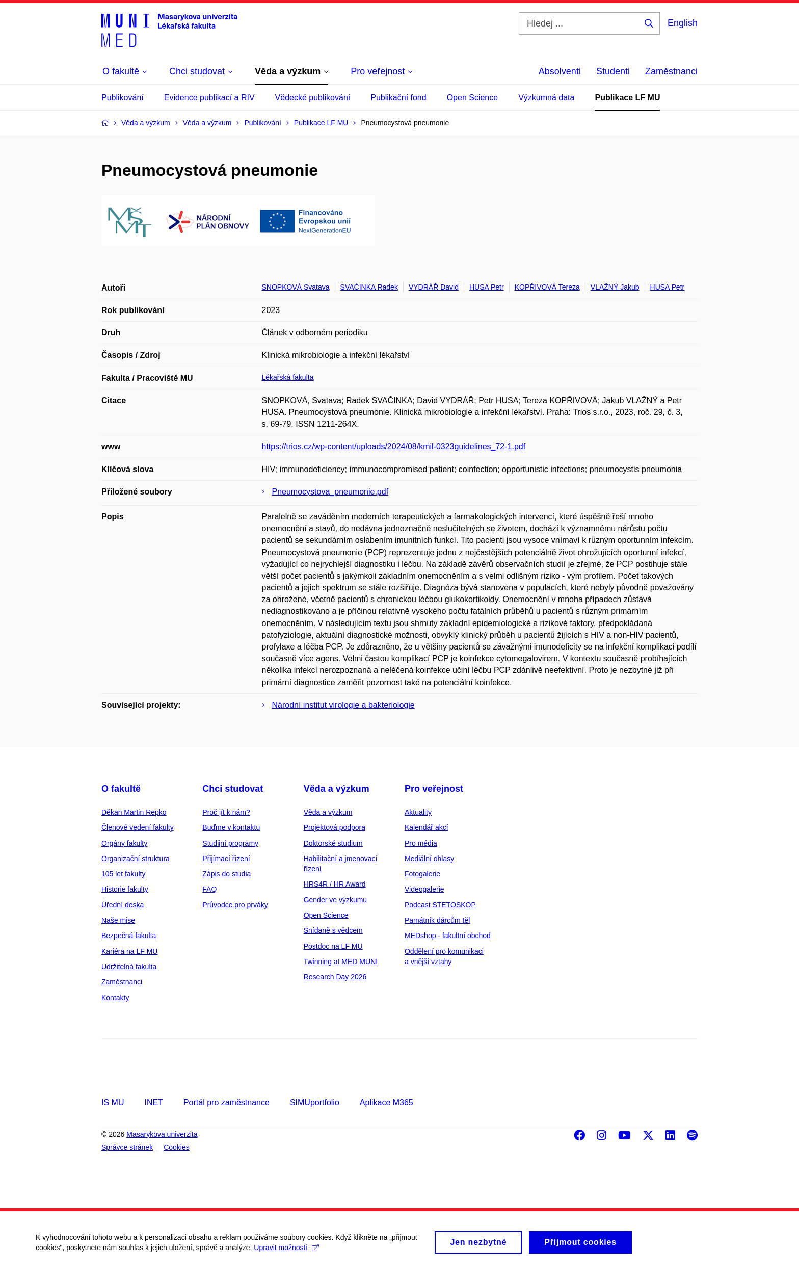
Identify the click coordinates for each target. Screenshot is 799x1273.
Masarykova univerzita (161, 1134)
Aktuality (418, 812)
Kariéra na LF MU (129, 951)
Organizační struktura (135, 858)
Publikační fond (398, 97)
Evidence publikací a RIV (209, 97)
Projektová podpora (334, 827)
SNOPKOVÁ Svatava (296, 287)
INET (153, 1102)
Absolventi (560, 71)
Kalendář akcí (426, 827)
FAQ (209, 889)
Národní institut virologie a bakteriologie (343, 704)
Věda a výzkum (336, 789)
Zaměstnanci (671, 71)
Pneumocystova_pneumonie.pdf (330, 491)
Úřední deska (122, 905)
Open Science (472, 97)
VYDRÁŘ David (434, 287)
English (683, 23)
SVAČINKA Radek (369, 287)
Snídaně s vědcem (333, 930)
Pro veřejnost (434, 789)
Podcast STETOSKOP (440, 905)
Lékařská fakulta (288, 377)
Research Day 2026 (335, 977)
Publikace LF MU (627, 97)
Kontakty (115, 998)
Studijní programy (230, 843)
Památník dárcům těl (437, 920)
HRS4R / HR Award (335, 884)
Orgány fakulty (124, 843)
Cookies (177, 1147)
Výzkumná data (546, 97)
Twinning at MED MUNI (341, 961)
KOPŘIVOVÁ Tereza (547, 287)
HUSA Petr (486, 287)
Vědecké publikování (313, 97)
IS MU (112, 1102)
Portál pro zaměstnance (226, 1102)
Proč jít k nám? (226, 812)
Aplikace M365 (386, 1102)
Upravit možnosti (286, 1252)
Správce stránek (127, 1147)
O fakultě (121, 789)
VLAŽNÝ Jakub (615, 287)
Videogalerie (424, 889)
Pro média (421, 843)
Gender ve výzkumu (335, 900)
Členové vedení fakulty (137, 827)
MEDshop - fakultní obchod (448, 935)
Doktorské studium (333, 843)
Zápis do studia (226, 874)
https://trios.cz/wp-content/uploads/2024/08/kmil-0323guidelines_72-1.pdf (394, 446)
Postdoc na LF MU (333, 946)
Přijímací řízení (226, 858)
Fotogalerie (422, 874)
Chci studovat (232, 789)
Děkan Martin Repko (134, 812)
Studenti (613, 71)
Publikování (122, 97)
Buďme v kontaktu (231, 827)
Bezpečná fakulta (128, 935)
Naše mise (118, 920)
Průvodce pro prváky (235, 905)
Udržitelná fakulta (128, 967)
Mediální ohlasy (429, 858)
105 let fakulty (123, 874)
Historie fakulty (124, 889)
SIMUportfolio (314, 1102)
